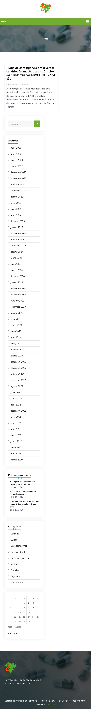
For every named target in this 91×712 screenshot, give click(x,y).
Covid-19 (15, 536)
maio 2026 (16, 147)
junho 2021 (16, 423)
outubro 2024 (17, 239)
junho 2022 (16, 398)
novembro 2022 (18, 368)
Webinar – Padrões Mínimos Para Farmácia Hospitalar (24, 492)
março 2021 (17, 435)
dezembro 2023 (18, 288)
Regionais (15, 579)
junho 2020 (16, 441)
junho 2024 (16, 258)
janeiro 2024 (17, 282)
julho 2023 (16, 319)
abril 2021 (16, 429)
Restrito (51, 707)
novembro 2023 (18, 294)
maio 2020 (16, 447)
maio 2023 (16, 331)
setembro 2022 (18, 380)
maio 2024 (16, 264)
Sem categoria (18, 585)
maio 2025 (16, 209)
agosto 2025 (17, 196)
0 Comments (31, 84)
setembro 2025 (18, 190)
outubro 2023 (17, 300)
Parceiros (15, 573)
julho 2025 (16, 203)
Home (45, 38)
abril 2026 (16, 154)
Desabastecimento (20, 548)
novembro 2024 (18, 233)
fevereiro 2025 (18, 221)
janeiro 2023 (17, 355)
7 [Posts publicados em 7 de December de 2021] (19, 611)
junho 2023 (16, 325)
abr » (16, 636)
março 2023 (17, 343)
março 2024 (17, 270)
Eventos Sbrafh (18, 555)
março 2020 (17, 459)
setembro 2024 (18, 245)
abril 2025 (16, 215)
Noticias (15, 567)
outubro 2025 (17, 184)
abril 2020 (16, 453)
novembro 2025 (18, 178)
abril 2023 (16, 337)
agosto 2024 (17, 251)
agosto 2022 (17, 386)
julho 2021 (16, 416)
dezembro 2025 (18, 172)
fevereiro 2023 (18, 349)
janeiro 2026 (17, 166)
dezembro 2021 (18, 410)
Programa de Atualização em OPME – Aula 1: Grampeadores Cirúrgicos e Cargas (24, 505)
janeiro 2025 (17, 227)
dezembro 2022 (18, 362)
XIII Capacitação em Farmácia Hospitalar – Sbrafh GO (25, 483)
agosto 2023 (17, 313)
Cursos (14, 542)
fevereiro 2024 (18, 276)
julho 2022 (16, 392)
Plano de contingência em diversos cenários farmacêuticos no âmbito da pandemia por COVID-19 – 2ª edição (31, 73)
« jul (10, 636)
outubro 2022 (17, 374)
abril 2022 (16, 404)
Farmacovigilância (20, 561)
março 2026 (17, 160)
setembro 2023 (18, 306)
